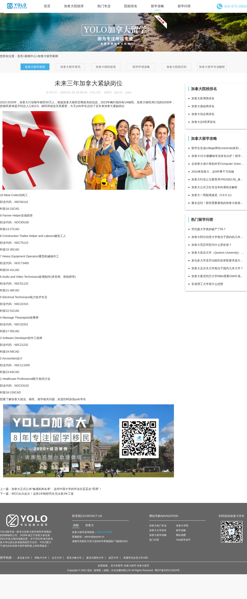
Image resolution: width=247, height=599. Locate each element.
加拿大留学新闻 (35, 66)
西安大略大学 (74, 557)
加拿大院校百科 (177, 66)
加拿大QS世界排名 (203, 122)
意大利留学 (117, 565)
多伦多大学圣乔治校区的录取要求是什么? (217, 260)
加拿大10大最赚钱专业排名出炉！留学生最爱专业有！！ (217, 156)
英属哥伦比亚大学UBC (135, 557)
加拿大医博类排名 (202, 98)
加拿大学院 (182, 525)
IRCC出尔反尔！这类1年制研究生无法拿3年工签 (43, 493)
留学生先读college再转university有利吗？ (217, 148)
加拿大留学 (130, 565)
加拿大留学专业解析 (212, 66)
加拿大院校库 (74, 6)
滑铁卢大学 (41, 557)
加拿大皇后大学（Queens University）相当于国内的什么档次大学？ (217, 252)
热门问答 (154, 539)
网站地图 (181, 535)
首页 (47, 6)
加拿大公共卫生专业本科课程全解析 (214, 187)
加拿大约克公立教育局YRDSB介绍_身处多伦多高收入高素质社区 (217, 179)
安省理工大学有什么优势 (207, 284)
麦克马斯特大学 (95, 557)
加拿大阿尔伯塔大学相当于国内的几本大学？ (217, 237)
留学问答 (184, 6)
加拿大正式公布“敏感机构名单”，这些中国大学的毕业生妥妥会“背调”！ (57, 489)
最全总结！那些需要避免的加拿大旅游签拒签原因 (217, 203)
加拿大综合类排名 (202, 114)
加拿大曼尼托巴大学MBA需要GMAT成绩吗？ (217, 276)
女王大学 (57, 557)
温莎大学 (113, 557)
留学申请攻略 (141, 66)
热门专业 (104, 6)
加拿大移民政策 (106, 66)
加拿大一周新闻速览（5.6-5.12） (212, 195)
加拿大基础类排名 (202, 106)
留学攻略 (157, 6)
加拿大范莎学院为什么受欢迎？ (211, 244)
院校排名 (130, 6)
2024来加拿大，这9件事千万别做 (212, 171)
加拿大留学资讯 (70, 66)
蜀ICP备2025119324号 (167, 570)
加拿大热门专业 (158, 525)
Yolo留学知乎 (183, 539)
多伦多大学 (23, 557)
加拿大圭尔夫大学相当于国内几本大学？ (217, 268)
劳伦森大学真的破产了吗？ (208, 229)
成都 (76, 525)
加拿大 (89, 525)
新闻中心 (30, 56)
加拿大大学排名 (158, 530)
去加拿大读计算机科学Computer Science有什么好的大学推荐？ (217, 163)
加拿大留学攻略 (158, 535)
